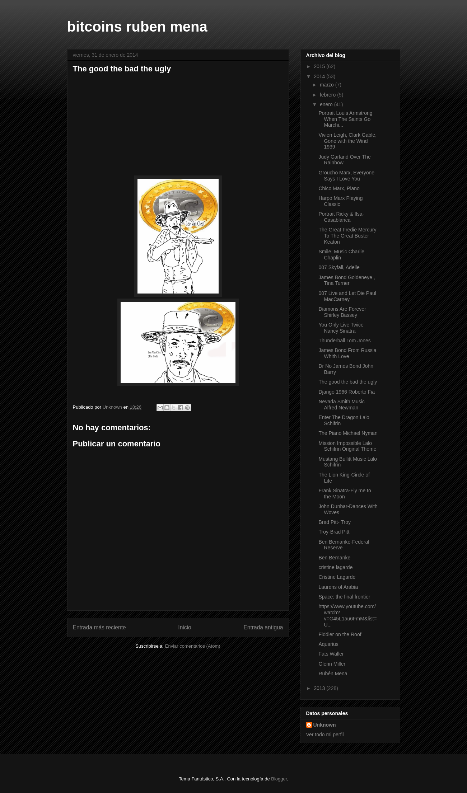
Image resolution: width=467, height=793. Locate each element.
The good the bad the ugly (347, 382)
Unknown (324, 725)
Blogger (279, 779)
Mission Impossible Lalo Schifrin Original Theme (347, 446)
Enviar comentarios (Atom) (192, 646)
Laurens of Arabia (338, 587)
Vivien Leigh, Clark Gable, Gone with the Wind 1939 (347, 141)
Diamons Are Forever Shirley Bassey (342, 312)
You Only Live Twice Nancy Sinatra (340, 328)
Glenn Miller (331, 664)
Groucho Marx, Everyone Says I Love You (346, 176)
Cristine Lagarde (336, 577)
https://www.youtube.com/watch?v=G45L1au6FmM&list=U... (347, 615)
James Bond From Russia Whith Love (347, 353)
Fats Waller (331, 654)
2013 (320, 688)
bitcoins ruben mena (137, 26)
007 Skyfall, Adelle (338, 267)
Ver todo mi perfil (325, 734)
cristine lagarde (335, 567)
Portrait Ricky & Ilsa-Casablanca (341, 217)
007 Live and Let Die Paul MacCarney (347, 296)
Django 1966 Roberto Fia (346, 392)
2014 (320, 76)
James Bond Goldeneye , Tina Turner (346, 280)
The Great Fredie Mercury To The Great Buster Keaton (347, 236)
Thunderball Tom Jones (344, 340)
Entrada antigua (263, 627)
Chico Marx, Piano (338, 188)
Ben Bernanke (334, 557)
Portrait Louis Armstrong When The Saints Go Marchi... (345, 119)
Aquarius (328, 644)
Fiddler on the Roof (339, 634)
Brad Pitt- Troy (334, 522)
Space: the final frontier (344, 597)
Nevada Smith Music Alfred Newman (341, 404)
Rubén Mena (332, 673)
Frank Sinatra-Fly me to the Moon (344, 493)
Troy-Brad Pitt (333, 532)
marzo (327, 85)
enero (327, 104)
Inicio (184, 627)
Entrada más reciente (99, 627)
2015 (320, 66)
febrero (328, 95)
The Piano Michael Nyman (347, 433)
